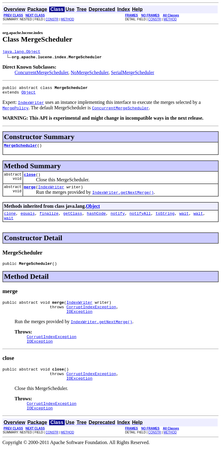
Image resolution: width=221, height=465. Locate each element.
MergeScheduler (20, 149)
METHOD (67, 19)
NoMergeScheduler (89, 73)
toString (164, 219)
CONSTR (52, 19)
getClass (72, 219)
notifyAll (140, 219)
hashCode (96, 219)
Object (28, 94)
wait (184, 219)
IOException (79, 322)
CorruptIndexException (91, 317)
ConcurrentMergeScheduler (41, 73)
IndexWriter (51, 192)
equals (28, 219)
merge (30, 192)
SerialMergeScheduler (132, 73)
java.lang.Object (21, 52)
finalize (48, 219)
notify (117, 219)
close (30, 179)
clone (10, 219)
